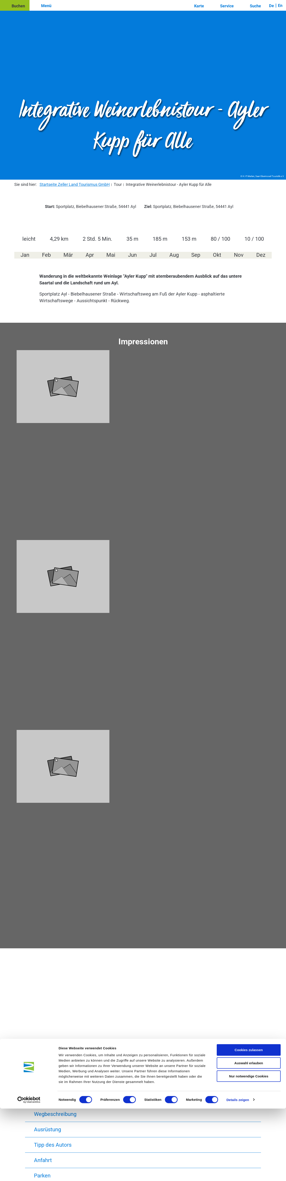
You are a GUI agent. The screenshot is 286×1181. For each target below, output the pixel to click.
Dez (260, 255)
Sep (195, 255)
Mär (68, 255)
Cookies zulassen (249, 1122)
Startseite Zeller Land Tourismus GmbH (75, 184)
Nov (239, 255)
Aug (174, 255)
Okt (217, 255)
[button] (14, 5)
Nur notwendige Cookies (248, 1148)
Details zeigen (237, 1172)
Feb (46, 255)
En (280, 5)
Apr (90, 255)
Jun (132, 255)
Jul (153, 255)
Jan (25, 255)
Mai (110, 255)
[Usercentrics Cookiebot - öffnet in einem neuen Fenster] (28, 1172)
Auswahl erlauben (248, 1135)
